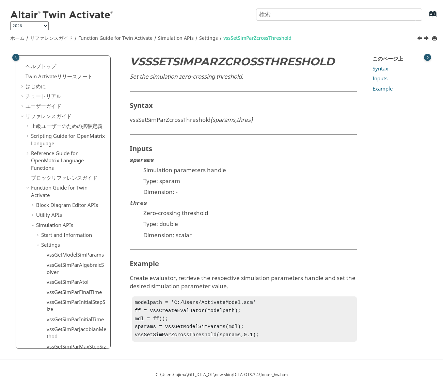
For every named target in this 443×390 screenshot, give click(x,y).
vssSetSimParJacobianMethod (76, 147)
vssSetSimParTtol (67, 218)
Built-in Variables (61, 285)
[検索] (410, 14)
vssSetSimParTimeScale (74, 208)
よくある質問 (41, 335)
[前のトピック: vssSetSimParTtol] (420, 39)
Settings (208, 38)
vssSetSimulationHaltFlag (76, 255)
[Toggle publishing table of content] (15, 57)
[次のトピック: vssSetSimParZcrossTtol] (427, 39)
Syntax (380, 68)
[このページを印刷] (435, 38)
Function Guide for (115, 38)
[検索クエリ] (339, 15)
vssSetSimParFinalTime (74, 106)
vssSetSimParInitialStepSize (76, 120)
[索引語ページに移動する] (425, 17)
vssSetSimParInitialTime (75, 133)
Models (50, 275)
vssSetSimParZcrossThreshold (257, 38)
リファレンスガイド (51, 38)
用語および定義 (49, 325)
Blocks (49, 265)
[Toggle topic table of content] (427, 57)
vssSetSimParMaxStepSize (76, 164)
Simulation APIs (176, 38)
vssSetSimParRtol (67, 188)
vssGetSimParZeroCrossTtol (76, 65)
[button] (44, 62)
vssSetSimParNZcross (72, 178)
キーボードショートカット (61, 315)
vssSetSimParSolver (70, 198)
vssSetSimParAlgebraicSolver (76, 83)
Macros (44, 295)
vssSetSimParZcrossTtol (74, 245)
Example (383, 89)
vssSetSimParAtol (67, 96)
